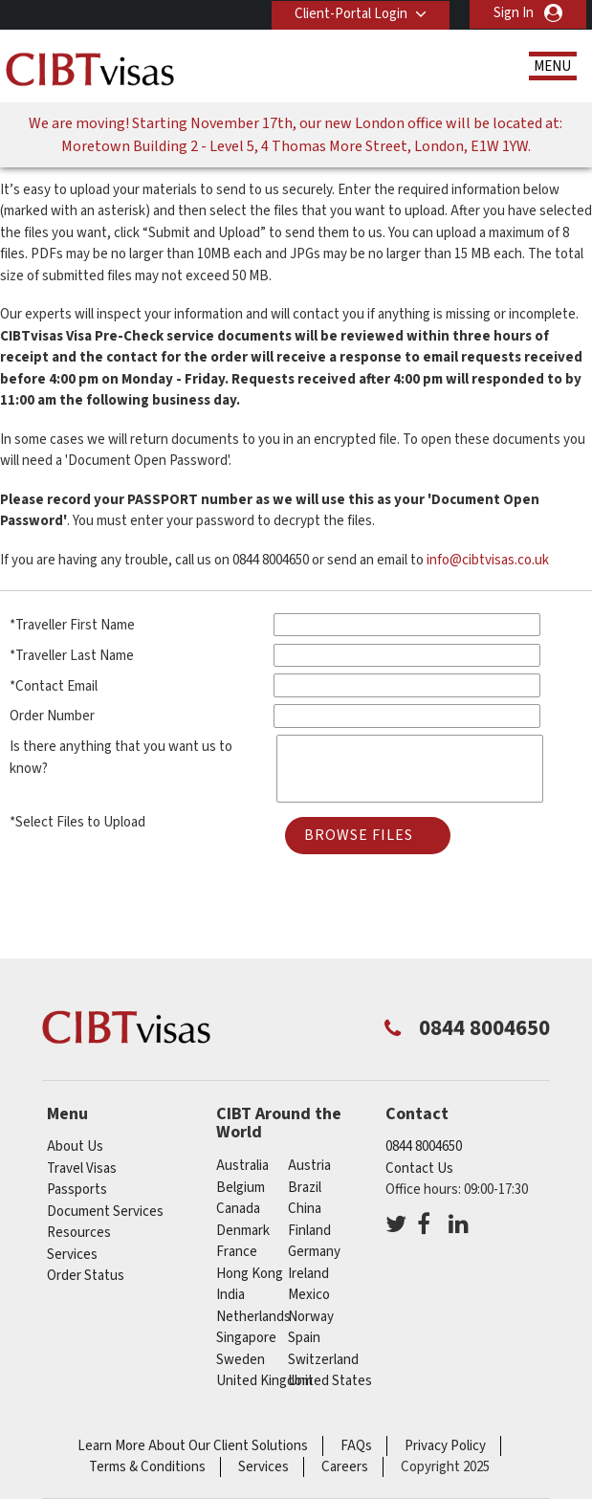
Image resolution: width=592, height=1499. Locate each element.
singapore (246, 1338)
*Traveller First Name (72, 625)
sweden (240, 1360)
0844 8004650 (423, 1146)
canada (238, 1209)
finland (309, 1231)
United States (330, 1381)
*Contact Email (54, 686)
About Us (75, 1146)
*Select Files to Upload (77, 822)
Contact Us (419, 1168)
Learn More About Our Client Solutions (192, 1446)
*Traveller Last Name (72, 656)
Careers (344, 1467)
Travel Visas (82, 1168)
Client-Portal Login (350, 13)
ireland (308, 1274)
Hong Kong (249, 1274)
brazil (304, 1188)
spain (304, 1338)
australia (242, 1166)
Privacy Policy (445, 1446)
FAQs (356, 1446)
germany (314, 1252)
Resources (79, 1233)
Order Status (85, 1276)
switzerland (323, 1360)
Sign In (513, 13)
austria (309, 1166)
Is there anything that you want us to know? (121, 758)
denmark (243, 1231)
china (304, 1209)
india (230, 1295)
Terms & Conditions (147, 1467)
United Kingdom (264, 1381)
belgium (240, 1188)
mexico (309, 1295)
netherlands (253, 1317)
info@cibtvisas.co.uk (488, 560)
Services (72, 1255)
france (236, 1252)
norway (311, 1317)
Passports (77, 1189)
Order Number (52, 716)
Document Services (105, 1211)
